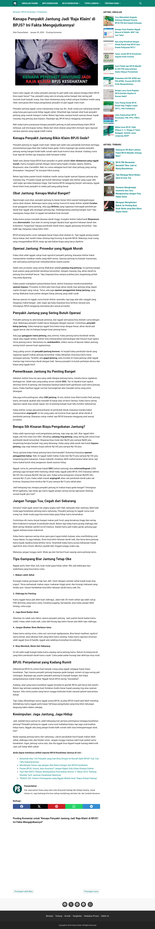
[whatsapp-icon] (90, 904)
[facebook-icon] (64, 904)
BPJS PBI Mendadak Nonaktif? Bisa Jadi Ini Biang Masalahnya (126, 165)
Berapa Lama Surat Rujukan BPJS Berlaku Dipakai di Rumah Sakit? (127, 93)
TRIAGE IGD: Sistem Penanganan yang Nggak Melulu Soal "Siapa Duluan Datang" (58, 778)
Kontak (67, 916)
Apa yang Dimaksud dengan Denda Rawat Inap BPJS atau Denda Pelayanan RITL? (127, 45)
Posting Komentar (54, 32)
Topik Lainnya (91, 3)
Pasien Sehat (76, 925)
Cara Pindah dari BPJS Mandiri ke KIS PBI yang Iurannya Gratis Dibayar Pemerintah (128, 69)
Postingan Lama (91, 891)
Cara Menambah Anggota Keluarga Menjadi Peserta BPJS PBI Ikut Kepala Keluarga (128, 20)
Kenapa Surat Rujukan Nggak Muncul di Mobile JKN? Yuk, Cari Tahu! (127, 32)
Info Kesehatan (50, 3)
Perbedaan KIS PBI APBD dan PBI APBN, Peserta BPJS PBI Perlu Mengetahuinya (128, 81)
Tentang (58, 916)
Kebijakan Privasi (91, 916)
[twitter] (39, 806)
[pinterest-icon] (77, 904)
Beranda (49, 916)
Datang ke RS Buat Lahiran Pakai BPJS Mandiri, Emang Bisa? (128, 153)
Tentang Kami (112, 3)
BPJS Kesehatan (70, 3)
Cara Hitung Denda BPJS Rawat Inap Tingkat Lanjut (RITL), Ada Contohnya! (126, 106)
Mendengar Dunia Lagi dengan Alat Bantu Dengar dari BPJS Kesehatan (54, 765)
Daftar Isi (105, 916)
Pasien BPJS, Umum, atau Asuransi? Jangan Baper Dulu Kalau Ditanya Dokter (57, 768)
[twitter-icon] (71, 904)
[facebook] (21, 806)
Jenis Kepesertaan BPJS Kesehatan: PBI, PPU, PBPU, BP (127, 118)
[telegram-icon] (83, 904)
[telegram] (91, 806)
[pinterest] (56, 806)
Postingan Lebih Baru (23, 891)
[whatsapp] (74, 806)
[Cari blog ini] (140, 3)
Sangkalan (77, 916)
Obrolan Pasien (30, 3)
